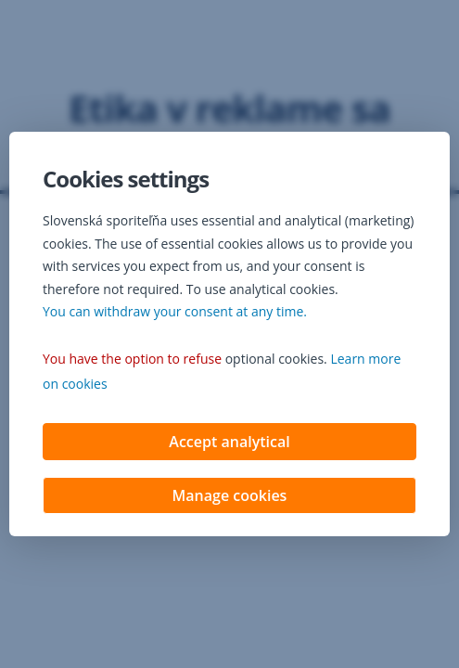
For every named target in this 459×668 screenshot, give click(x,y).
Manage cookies (229, 497)
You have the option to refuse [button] (132, 360)
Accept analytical (229, 443)
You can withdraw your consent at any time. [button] (175, 313)
